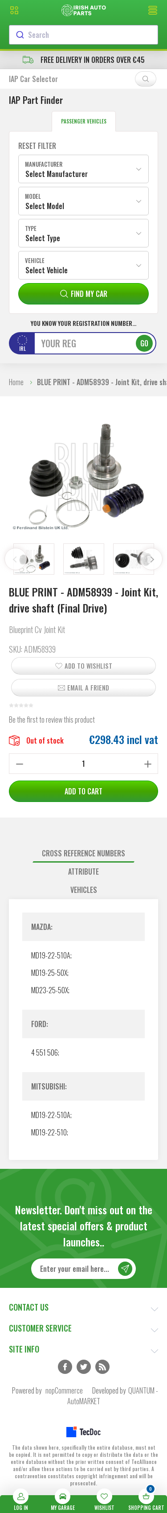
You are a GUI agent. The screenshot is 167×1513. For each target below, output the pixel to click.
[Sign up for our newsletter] (83, 1268)
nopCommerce (64, 1390)
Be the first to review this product (52, 719)
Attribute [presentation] (83, 871)
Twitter (83, 1366)
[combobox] (83, 35)
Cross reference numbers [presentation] (83, 853)
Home (16, 382)
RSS (102, 1366)
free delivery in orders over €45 (84, 59)
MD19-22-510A (50, 955)
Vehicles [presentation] (83, 889)
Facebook (65, 1366)
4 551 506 (44, 1052)
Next (151, 559)
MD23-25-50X (49, 990)
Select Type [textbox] (42, 238)
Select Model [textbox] (44, 206)
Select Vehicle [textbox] (46, 270)
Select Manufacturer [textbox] (56, 174)
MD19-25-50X (49, 972)
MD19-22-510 (49, 1132)
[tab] (83, 853)
